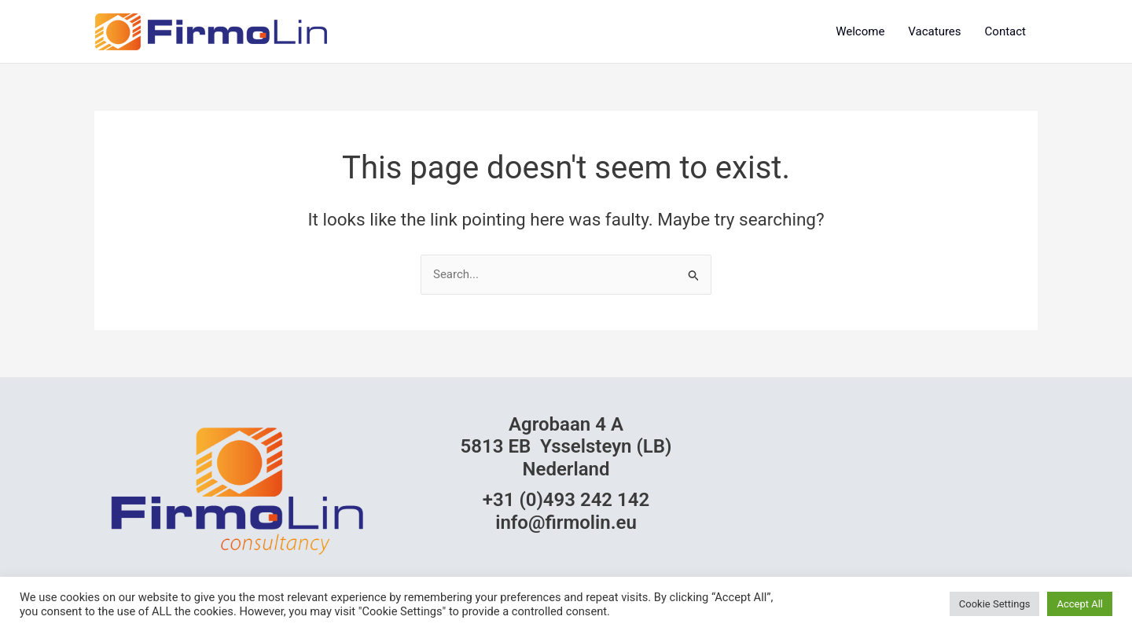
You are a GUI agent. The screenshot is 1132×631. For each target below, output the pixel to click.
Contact (1005, 31)
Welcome (860, 31)
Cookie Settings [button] (995, 604)
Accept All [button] (1080, 604)
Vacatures (934, 31)
